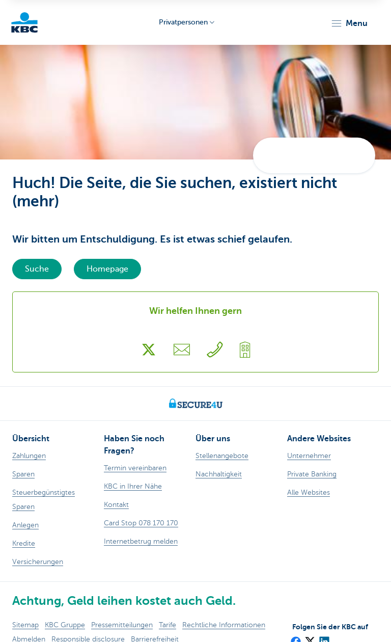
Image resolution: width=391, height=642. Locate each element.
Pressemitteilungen (122, 625)
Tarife (167, 625)
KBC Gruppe (65, 625)
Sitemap (25, 625)
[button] (349, 23)
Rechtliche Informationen (223, 625)
